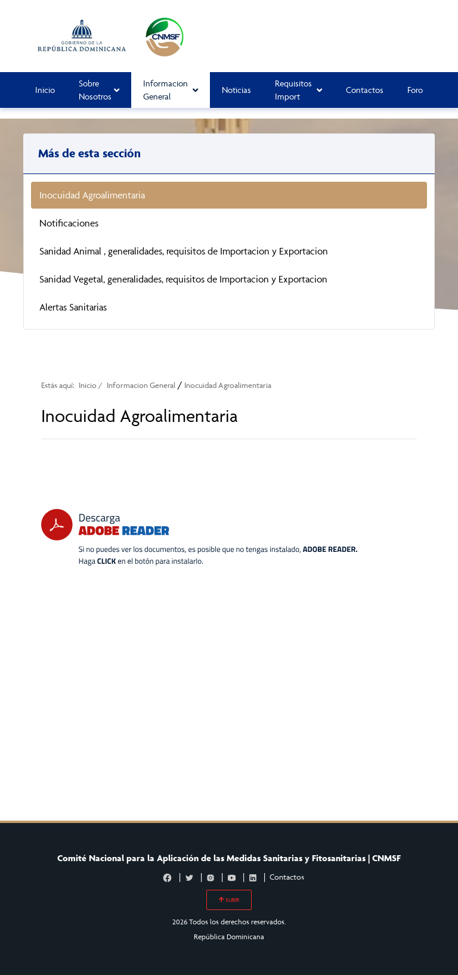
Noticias (236, 90)
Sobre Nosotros (99, 90)
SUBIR (229, 899)
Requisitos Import (298, 90)
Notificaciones (68, 223)
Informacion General (170, 90)
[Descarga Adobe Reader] (199, 537)
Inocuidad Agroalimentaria (92, 195)
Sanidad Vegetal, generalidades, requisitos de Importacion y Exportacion (183, 279)
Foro (415, 90)
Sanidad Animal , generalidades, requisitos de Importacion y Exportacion (183, 251)
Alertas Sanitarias (73, 307)
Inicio (45, 90)
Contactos (364, 90)
